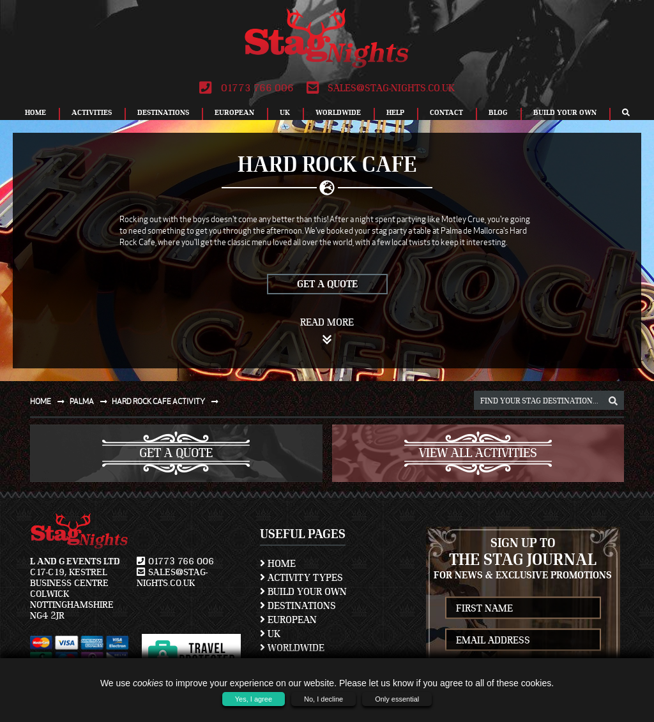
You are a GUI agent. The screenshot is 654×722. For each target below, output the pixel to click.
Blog (498, 112)
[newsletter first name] (523, 608)
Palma (91, 401)
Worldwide (338, 112)
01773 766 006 (246, 88)
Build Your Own (565, 112)
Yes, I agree (253, 699)
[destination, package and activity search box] (549, 400)
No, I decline (323, 699)
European (234, 112)
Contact (446, 112)
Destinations (163, 112)
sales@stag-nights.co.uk (381, 88)
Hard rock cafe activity (168, 401)
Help (395, 112)
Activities (92, 112)
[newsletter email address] (523, 640)
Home (35, 112)
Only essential (397, 699)
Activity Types (301, 577)
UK (285, 112)
